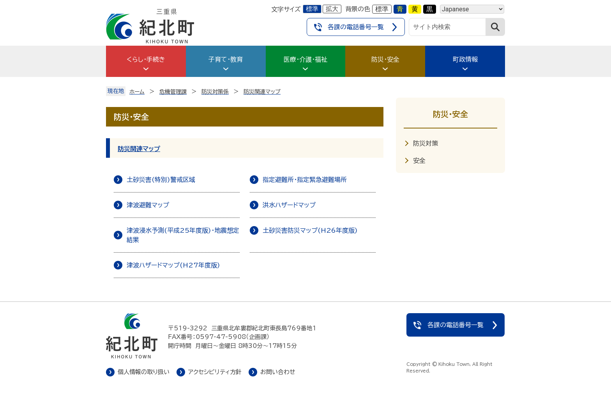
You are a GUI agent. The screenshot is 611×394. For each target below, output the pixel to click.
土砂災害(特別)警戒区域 (161, 179)
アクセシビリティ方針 (215, 372)
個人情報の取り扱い (144, 372)
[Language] (472, 9)
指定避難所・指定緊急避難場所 (305, 179)
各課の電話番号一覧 (356, 27)
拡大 (332, 8)
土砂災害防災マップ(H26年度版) (310, 230)
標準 (312, 8)
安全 (419, 160)
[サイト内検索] (447, 27)
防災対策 (425, 143)
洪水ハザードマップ (289, 205)
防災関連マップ (139, 149)
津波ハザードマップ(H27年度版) (173, 265)
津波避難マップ (148, 205)
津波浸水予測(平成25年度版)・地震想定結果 (183, 235)
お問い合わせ (277, 372)
